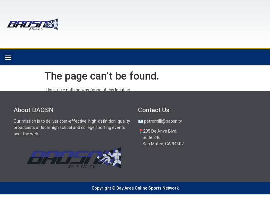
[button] (8, 57)
